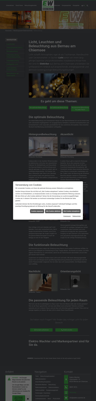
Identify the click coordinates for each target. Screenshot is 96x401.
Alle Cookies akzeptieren (71, 194)
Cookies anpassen (37, 194)
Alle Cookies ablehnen (53, 194)
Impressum (67, 200)
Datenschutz (77, 200)
